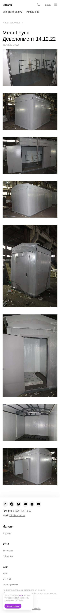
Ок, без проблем (13, 606)
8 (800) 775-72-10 (22, 511)
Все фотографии (12, 11)
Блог (6, 566)
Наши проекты (11, 22)
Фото (6, 543)
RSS (5, 573)
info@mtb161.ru (17, 515)
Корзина (7, 533)
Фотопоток (8, 550)
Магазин (8, 526)
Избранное (32, 11)
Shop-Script (34, 608)
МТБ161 (7, 4)
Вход (48, 4)
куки (21, 595)
